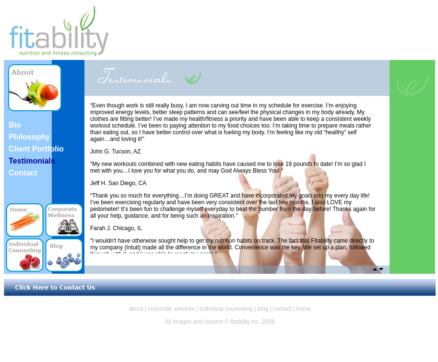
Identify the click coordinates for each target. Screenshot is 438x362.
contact (282, 308)
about (136, 308)
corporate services (171, 308)
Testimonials (32, 161)
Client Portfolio (36, 149)
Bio (15, 125)
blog (263, 308)
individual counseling (226, 308)
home (303, 308)
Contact (23, 173)
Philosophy (29, 137)
